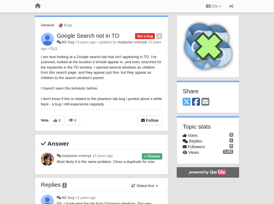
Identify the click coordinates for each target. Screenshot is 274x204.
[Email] (205, 102)
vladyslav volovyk (132, 42)
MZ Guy (68, 42)
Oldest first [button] (144, 186)
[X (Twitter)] (187, 102)
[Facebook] (196, 102)
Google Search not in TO (88, 36)
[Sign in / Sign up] (231, 6)
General (47, 25)
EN (213, 6)
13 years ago (102, 156)
